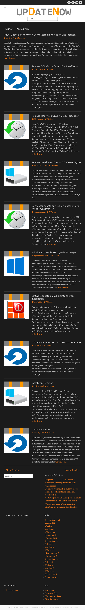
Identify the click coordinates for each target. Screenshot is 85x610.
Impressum (50, 608)
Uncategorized (12, 590)
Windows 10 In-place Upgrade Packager (54, 252)
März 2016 (50, 571)
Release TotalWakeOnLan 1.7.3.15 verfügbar (55, 116)
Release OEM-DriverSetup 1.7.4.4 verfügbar (55, 66)
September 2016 (52, 559)
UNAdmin (21, 38)
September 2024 (52, 520)
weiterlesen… (9, 58)
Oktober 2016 (51, 556)
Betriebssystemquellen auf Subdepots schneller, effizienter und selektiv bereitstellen (61, 492)
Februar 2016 (51, 574)
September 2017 (52, 541)
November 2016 (52, 553)
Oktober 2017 (51, 538)
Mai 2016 (49, 565)
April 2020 (49, 529)
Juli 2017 (49, 544)
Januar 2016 (50, 577)
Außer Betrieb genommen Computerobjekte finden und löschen (40, 34)
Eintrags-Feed (51, 593)
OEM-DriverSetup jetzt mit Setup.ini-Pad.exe (56, 342)
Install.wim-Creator (42, 383)
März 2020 (50, 532)
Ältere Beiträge (11, 470)
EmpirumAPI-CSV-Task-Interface (60, 480)
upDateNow (24, 608)
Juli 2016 (49, 562)
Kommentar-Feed (53, 596)
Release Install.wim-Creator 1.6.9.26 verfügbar (56, 162)
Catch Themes (73, 608)
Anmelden (49, 590)
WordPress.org (51, 599)
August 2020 (50, 523)
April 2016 (49, 568)
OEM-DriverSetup (41, 429)
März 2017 (49, 550)
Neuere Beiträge (73, 470)
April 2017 (49, 547)
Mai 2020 (49, 526)
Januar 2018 (50, 535)
